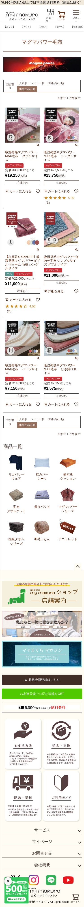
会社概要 (42, 865)
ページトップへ (77, 566)
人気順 (23, 83)
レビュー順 (37, 83)
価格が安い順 (56, 83)
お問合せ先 (42, 853)
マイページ (42, 841)
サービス (42, 830)
